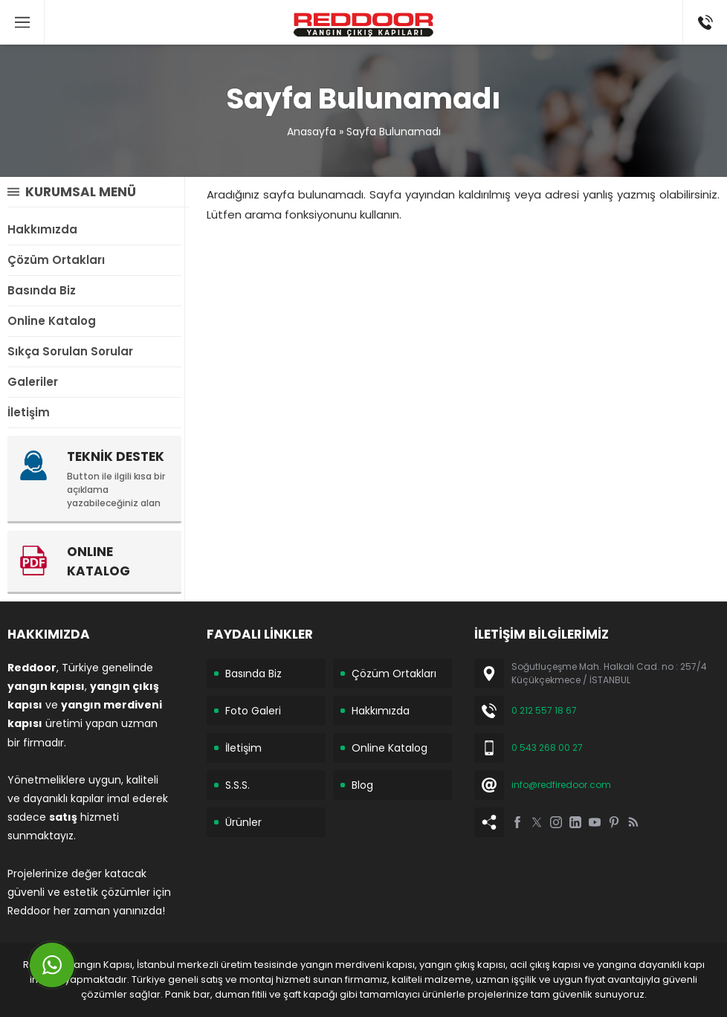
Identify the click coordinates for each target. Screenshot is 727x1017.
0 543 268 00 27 (547, 747)
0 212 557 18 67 (544, 710)
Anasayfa (311, 131)
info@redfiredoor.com (561, 784)
